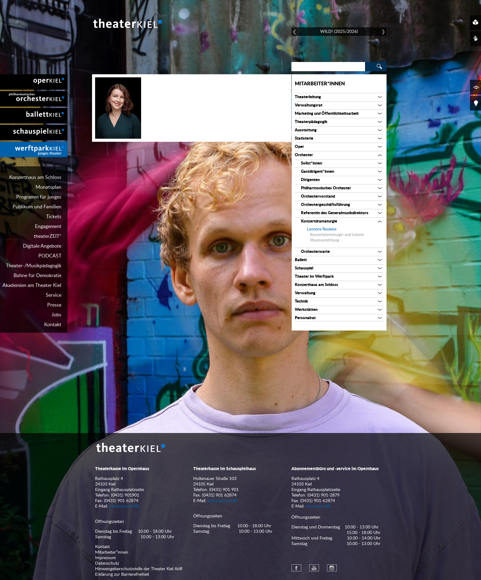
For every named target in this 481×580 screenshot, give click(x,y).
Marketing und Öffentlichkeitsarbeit (327, 114)
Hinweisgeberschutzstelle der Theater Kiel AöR (139, 569)
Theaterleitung (308, 97)
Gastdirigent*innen (317, 172)
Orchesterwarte (315, 252)
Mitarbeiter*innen (320, 83)
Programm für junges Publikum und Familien (37, 202)
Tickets (53, 216)
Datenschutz (107, 563)
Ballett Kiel (33, 115)
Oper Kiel (33, 82)
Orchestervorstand (318, 197)
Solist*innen (311, 163)
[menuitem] (33, 82)
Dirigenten (310, 180)
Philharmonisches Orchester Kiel (33, 98)
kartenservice (122, 506)
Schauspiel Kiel (33, 132)
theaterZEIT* (47, 236)
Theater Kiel (127, 23)
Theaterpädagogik (311, 122)
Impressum (105, 558)
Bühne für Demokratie (37, 275)
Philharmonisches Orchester (326, 188)
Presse (54, 305)
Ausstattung (306, 130)
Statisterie (304, 139)
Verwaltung (305, 293)
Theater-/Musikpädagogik (33, 265)
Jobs (56, 314)
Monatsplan (48, 187)
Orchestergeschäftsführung (325, 205)
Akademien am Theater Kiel (31, 285)
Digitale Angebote (42, 246)
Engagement (48, 226)
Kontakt (52, 324)
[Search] (328, 66)
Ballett (301, 260)
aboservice (316, 506)
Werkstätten (306, 310)
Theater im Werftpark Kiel (33, 149)
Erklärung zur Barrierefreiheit (122, 574)
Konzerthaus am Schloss (35, 177)
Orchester (304, 155)
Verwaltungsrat (308, 105)
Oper (299, 147)
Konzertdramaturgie (319, 221)
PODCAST (49, 255)
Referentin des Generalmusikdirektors (334, 213)
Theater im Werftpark (314, 277)
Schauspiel (304, 268)
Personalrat (305, 318)
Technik (301, 302)
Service (53, 295)
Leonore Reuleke (322, 229)
